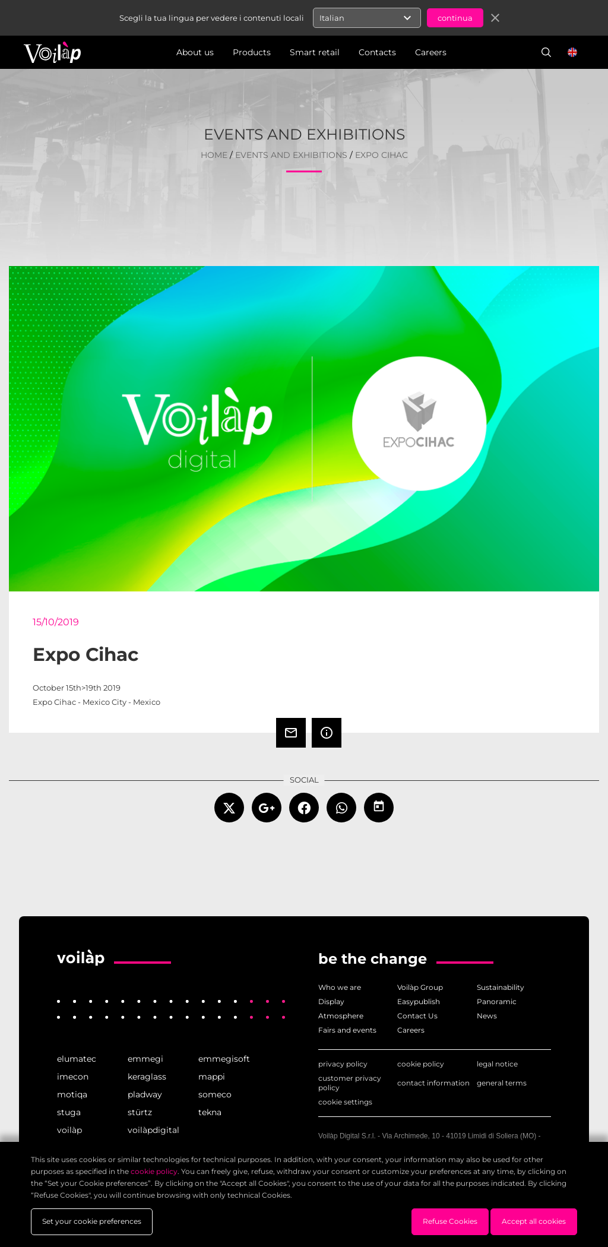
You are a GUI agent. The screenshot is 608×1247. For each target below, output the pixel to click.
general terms (502, 1082)
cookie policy (420, 1063)
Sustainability (500, 987)
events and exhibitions (291, 155)
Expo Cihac (381, 155)
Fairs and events (347, 1030)
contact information (433, 1082)
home (214, 155)
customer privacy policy (349, 1083)
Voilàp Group (420, 987)
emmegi (145, 1058)
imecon (72, 1076)
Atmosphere (340, 1015)
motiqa (72, 1094)
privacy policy (343, 1063)
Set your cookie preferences (91, 1221)
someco (215, 1094)
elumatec (76, 1058)
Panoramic (497, 1001)
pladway (145, 1094)
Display (331, 1001)
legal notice (497, 1063)
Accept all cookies (534, 1221)
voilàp (69, 1130)
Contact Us (417, 1015)
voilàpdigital (153, 1130)
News (487, 1015)
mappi (211, 1076)
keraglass (147, 1076)
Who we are (339, 987)
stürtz (140, 1112)
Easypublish (418, 1001)
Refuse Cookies (450, 1221)
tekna (209, 1112)
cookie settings (345, 1101)
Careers (411, 1030)
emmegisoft (224, 1058)
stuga (69, 1112)
